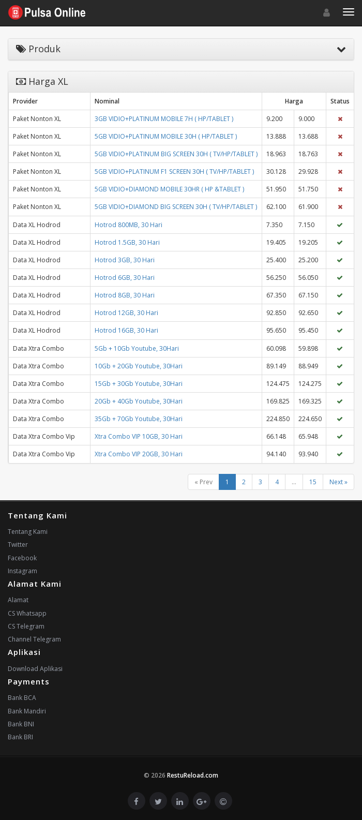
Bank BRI (20, 737)
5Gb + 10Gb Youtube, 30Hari (137, 348)
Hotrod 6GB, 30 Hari (125, 277)
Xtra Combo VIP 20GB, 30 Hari (139, 454)
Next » (338, 482)
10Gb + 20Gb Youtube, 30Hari (139, 366)
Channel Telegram (34, 639)
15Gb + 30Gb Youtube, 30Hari (139, 383)
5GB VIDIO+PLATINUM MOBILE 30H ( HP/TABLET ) (166, 136)
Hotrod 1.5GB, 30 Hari (127, 242)
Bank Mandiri (27, 711)
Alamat (18, 599)
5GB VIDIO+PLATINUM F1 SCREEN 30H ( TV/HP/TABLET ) (174, 171)
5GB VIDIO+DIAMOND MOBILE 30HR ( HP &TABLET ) (169, 189)
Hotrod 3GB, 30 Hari (125, 260)
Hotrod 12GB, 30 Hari (126, 312)
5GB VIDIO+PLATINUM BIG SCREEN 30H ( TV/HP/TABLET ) (176, 154)
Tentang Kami (28, 531)
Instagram (22, 570)
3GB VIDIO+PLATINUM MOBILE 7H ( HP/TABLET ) (164, 118)
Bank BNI (21, 724)
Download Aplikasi (35, 668)
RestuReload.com (192, 775)
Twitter (18, 544)
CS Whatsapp (27, 613)
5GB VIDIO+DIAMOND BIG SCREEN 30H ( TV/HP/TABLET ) (176, 206)
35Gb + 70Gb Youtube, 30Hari (139, 418)
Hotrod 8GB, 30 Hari (125, 295)
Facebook (22, 558)
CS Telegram (26, 626)
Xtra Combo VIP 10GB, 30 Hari (139, 436)
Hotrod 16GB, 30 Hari (126, 330)
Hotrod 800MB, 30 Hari (128, 224)
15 (312, 482)
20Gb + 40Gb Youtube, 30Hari (139, 401)
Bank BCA (22, 697)
